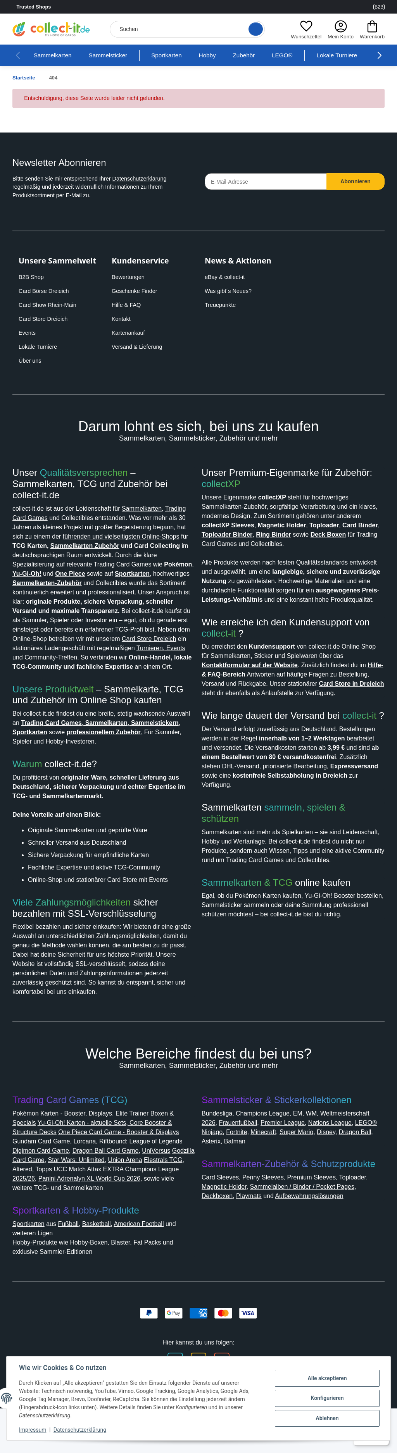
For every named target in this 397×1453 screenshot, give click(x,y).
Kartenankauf (130, 332)
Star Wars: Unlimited (140, 1197)
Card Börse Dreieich (46, 291)
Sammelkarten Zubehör (51, 555)
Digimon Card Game (72, 1187)
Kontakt (122, 318)
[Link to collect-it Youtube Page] (365, 6)
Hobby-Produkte (38, 1279)
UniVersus (28, 1197)
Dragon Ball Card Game (143, 1187)
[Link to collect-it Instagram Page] (345, 6)
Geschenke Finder (136, 291)
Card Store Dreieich (45, 318)
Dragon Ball (263, 1178)
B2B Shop (32, 277)
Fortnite (316, 1169)
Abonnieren (356, 181)
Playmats (254, 1233)
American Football (153, 1261)
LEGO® (298, 55)
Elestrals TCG (51, 1206)
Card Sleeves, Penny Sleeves (245, 1214)
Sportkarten (177, 55)
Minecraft (346, 1169)
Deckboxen (220, 1233)
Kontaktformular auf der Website (256, 683)
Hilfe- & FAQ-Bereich (244, 693)
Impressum (32, 1430)
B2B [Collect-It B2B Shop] (378, 7)
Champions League (270, 1150)
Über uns (31, 360)
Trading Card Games (43, 518)
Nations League (226, 1169)
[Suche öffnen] (253, 29)
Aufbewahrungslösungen (324, 1233)
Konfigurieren (327, 1398)
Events (28, 332)
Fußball (75, 1261)
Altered (85, 1206)
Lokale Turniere (353, 55)
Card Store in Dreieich (237, 711)
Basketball (106, 1261)
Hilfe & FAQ (127, 304)
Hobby (220, 55)
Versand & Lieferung (139, 346)
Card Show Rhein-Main (49, 304)
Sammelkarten (55, 55)
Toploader (364, 1214)
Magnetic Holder (228, 1223)
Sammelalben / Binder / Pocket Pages (314, 1223)
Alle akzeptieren (327, 1378)
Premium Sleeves (319, 1214)
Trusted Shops (53, 6)
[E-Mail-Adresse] (266, 181)
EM (308, 1150)
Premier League (349, 1160)
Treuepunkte (222, 304)
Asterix (294, 1178)
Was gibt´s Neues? (230, 291)
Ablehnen (327, 1418)
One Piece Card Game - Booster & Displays (130, 1169)
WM (322, 1150)
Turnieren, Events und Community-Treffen (124, 676)
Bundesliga (219, 1150)
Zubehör (259, 55)
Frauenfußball (300, 1160)
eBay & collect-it (227, 277)
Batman (320, 1178)
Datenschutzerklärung (153, 178)
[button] (304, 29)
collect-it (221, 652)
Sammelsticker (114, 55)
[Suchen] (186, 29)
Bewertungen (130, 277)
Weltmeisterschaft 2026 (239, 1160)
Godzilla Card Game (75, 1197)
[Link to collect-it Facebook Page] (355, 6)
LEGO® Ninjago (277, 1169)
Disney (231, 1178)
